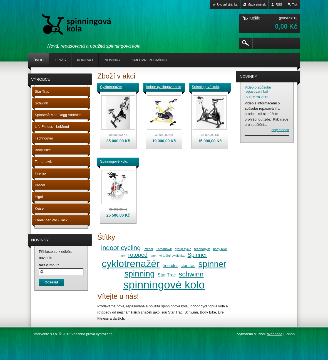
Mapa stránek (256, 4)
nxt (123, 255)
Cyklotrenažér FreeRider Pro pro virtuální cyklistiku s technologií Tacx (115, 87)
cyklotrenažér (131, 263)
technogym (202, 249)
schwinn (191, 274)
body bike (220, 249)
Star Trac (167, 274)
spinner (212, 264)
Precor (148, 249)
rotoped (137, 255)
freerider (170, 265)
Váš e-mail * (49, 265)
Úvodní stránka (227, 4)
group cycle (183, 249)
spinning (140, 273)
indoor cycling (121, 247)
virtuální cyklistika (172, 255)
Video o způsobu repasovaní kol (258, 89)
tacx (153, 255)
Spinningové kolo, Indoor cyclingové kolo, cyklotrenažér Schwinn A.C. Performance (115, 161)
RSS (279, 4)
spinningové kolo (164, 284)
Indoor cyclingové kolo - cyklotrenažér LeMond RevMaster (163, 87)
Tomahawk (164, 249)
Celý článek (280, 130)
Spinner (197, 255)
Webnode (274, 334)
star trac (188, 265)
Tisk (294, 4)
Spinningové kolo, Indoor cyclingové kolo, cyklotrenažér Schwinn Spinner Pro (208, 87)
